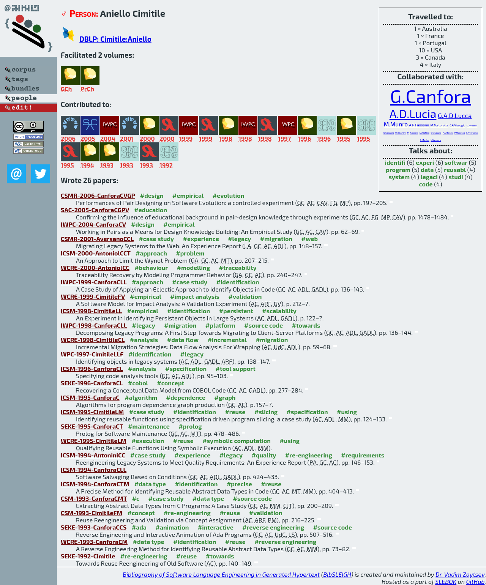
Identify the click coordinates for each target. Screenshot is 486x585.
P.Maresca (459, 132)
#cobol (138, 382)
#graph (225, 397)
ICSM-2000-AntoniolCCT (96, 253)
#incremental (227, 339)
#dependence (185, 397)
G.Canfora (430, 96)
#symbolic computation (236, 440)
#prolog (190, 426)
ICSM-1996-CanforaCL (92, 368)
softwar (456, 162)
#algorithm (141, 397)
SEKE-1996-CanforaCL (92, 382)
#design (152, 195)
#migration (276, 238)
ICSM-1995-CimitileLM (92, 411)
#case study (156, 238)
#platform (220, 325)
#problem (190, 253)
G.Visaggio (436, 132)
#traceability (237, 267)
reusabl (455, 169)
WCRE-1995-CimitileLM (93, 440)
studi (455, 176)
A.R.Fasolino (419, 125)
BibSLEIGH (337, 574)
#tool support (236, 368)
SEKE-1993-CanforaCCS (93, 527)
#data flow (183, 339)
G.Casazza (388, 132)
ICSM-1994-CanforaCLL (93, 469)
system (399, 176)
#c (136, 498)
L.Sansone (436, 140)
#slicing (266, 411)
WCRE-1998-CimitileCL (93, 339)
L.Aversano (472, 132)
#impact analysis (194, 296)
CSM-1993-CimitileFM (91, 512)
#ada (139, 527)
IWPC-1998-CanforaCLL (94, 325)
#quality (264, 455)
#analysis (144, 339)
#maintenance (149, 426)
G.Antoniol (472, 125)
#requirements (362, 455)
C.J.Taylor (424, 140)
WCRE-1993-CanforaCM (94, 541)
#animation (172, 527)
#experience (201, 238)
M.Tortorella (439, 125)
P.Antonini (448, 132)
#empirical (188, 195)
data (427, 169)
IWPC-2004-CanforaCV (93, 224)
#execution (147, 440)
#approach (151, 253)
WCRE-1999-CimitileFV (93, 296)
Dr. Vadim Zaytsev (460, 574)
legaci (429, 176)
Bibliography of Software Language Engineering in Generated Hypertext (221, 574)
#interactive (216, 527)
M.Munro (396, 124)
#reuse (235, 411)
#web (309, 238)
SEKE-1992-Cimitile (88, 556)
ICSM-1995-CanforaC (90, 397)
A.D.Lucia (413, 113)
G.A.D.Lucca (455, 115)
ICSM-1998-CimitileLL (91, 310)
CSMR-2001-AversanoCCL (97, 238)
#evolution (228, 195)
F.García (414, 132)
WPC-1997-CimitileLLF (92, 354)
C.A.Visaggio (457, 125)
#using (347, 411)
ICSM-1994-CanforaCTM (95, 483)
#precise (239, 483)
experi (425, 162)
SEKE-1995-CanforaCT (92, 426)
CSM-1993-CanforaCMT (94, 498)
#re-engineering (308, 455)
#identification (237, 281)
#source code (263, 325)
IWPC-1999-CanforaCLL (94, 281)
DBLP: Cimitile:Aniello (115, 39)
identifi (395, 162)
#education (150, 209)
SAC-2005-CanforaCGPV (95, 209)
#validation (245, 296)
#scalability (279, 310)
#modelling (193, 267)
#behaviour (151, 267)
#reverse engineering (273, 527)
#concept (170, 382)
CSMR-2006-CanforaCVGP (98, 195)
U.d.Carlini (400, 132)
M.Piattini (424, 132)
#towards (306, 325)
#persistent (236, 310)
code (426, 184)
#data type (150, 483)
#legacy (239, 238)
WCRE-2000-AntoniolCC (95, 267)
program (398, 169)
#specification (186, 368)
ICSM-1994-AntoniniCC (93, 455)
